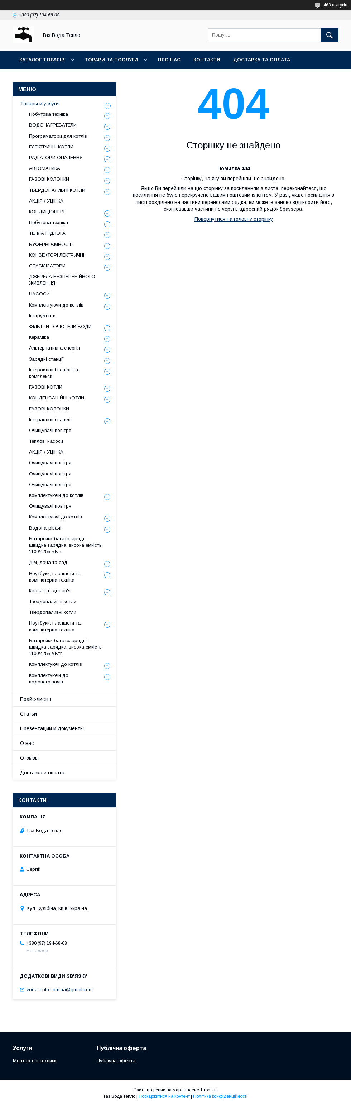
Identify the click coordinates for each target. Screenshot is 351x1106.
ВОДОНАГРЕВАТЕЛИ (53, 125)
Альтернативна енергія (54, 348)
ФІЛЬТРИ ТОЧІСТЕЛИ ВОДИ (60, 326)
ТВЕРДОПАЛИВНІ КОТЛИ (57, 190)
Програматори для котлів (58, 136)
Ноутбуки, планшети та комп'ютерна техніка (55, 577)
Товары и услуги (39, 103)
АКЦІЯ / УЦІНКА (46, 201)
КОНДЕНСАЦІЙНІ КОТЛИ (56, 397)
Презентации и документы (52, 728)
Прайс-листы (35, 699)
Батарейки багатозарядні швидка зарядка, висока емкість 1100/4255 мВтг (65, 545)
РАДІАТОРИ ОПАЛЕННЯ (56, 157)
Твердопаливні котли (52, 601)
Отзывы (29, 758)
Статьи (28, 714)
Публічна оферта (116, 1060)
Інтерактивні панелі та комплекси (53, 373)
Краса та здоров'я (50, 590)
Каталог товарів (41, 59)
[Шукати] (329, 35)
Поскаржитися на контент (164, 1096)
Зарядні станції (46, 359)
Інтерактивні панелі (50, 419)
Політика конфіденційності (220, 1096)
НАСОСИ (39, 293)
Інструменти (42, 315)
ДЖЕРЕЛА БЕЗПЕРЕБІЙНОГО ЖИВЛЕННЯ (62, 280)
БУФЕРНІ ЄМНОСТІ (51, 244)
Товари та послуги (111, 59)
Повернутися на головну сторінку (233, 219)
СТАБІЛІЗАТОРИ (47, 266)
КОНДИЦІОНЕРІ (46, 211)
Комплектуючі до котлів (55, 516)
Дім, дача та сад (48, 562)
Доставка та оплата (261, 59)
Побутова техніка (48, 114)
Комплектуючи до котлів (56, 305)
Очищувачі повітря (50, 430)
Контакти (206, 59)
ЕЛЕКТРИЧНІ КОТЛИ (51, 146)
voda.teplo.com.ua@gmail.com (60, 989)
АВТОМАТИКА (44, 168)
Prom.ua (209, 1089)
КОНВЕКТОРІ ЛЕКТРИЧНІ (56, 255)
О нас (27, 743)
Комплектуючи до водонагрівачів (48, 678)
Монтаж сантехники (35, 1060)
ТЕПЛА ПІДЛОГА (47, 233)
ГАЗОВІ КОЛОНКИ (49, 179)
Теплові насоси (46, 441)
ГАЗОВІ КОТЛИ (45, 387)
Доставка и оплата (42, 772)
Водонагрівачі (45, 528)
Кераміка (39, 337)
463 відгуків (335, 5)
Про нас (169, 59)
